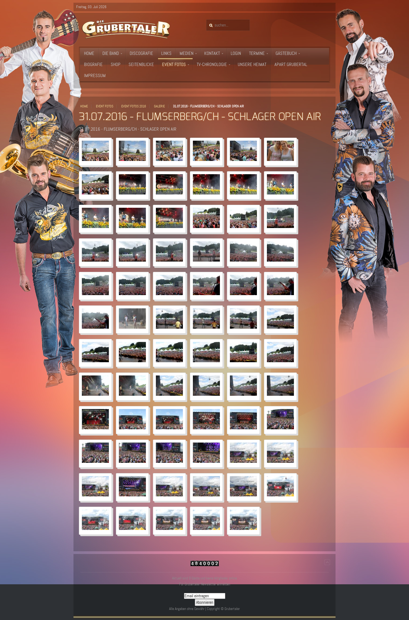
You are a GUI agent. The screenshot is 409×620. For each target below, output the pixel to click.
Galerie (159, 106)
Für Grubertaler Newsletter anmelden (204, 584)
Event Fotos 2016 (133, 106)
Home (84, 106)
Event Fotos (104, 106)
